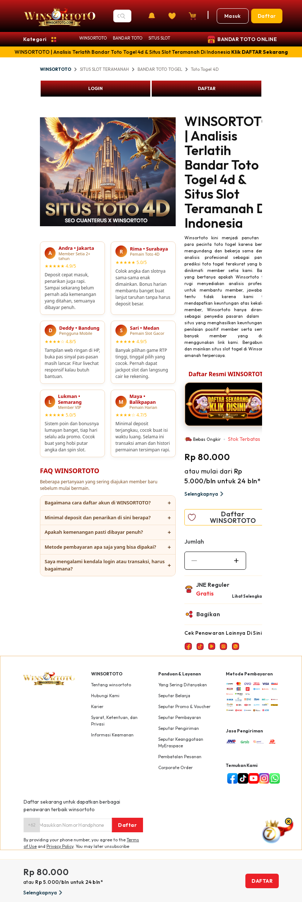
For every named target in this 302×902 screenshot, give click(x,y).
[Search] (122, 16)
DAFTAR (207, 88)
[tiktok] (241, 778)
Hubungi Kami (105, 695)
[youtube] (252, 778)
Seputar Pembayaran (179, 717)
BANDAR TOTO (128, 38)
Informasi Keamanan (112, 735)
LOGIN (95, 88)
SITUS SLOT (159, 38)
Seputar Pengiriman (178, 728)
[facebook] (231, 778)
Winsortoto (196, 237)
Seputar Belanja (174, 695)
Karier (97, 706)
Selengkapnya (204, 493)
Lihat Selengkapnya (252, 596)
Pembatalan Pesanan (179, 756)
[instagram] (262, 778)
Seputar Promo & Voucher (184, 706)
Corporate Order (175, 767)
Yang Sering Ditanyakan (182, 684)
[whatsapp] (273, 778)
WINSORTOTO (93, 38)
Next (181, 340)
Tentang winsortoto (111, 684)
